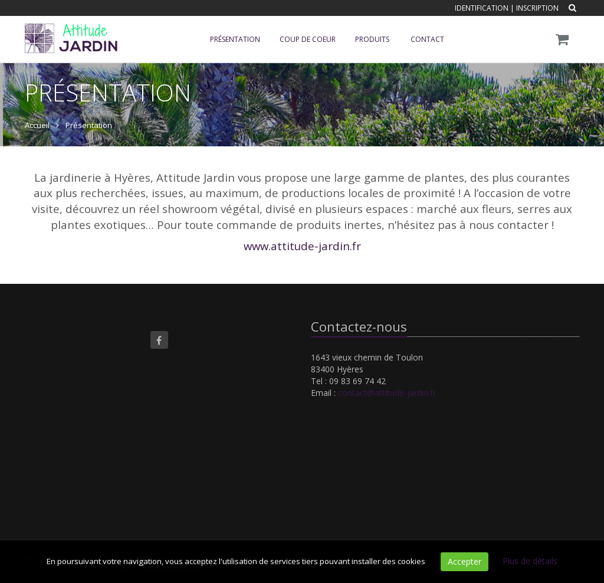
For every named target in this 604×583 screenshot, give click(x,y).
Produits (372, 39)
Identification (481, 8)
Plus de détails (530, 560)
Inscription (537, 8)
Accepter (464, 561)
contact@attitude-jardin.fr (387, 392)
